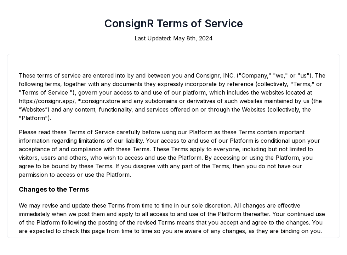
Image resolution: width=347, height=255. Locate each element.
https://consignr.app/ (46, 100)
